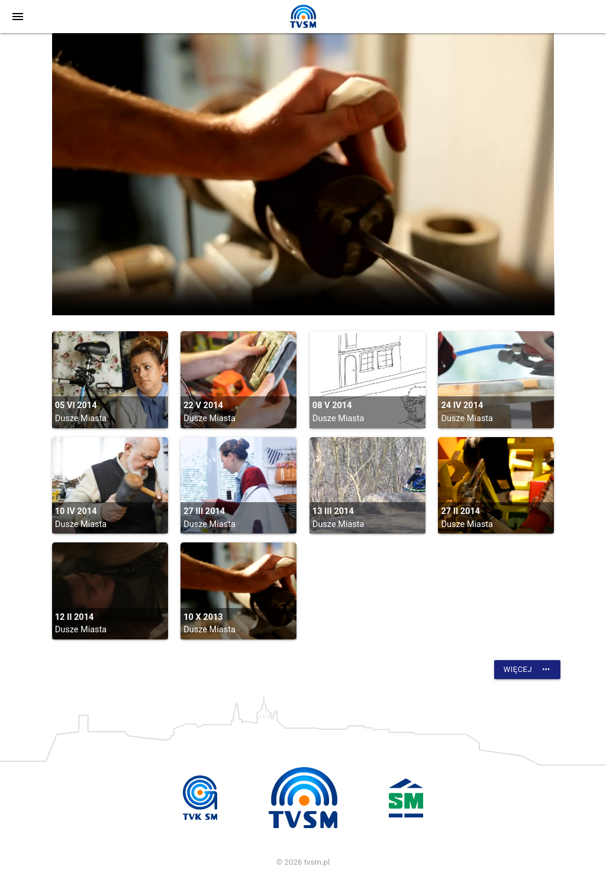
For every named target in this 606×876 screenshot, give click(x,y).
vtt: (303, 174)
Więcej (527, 669)
